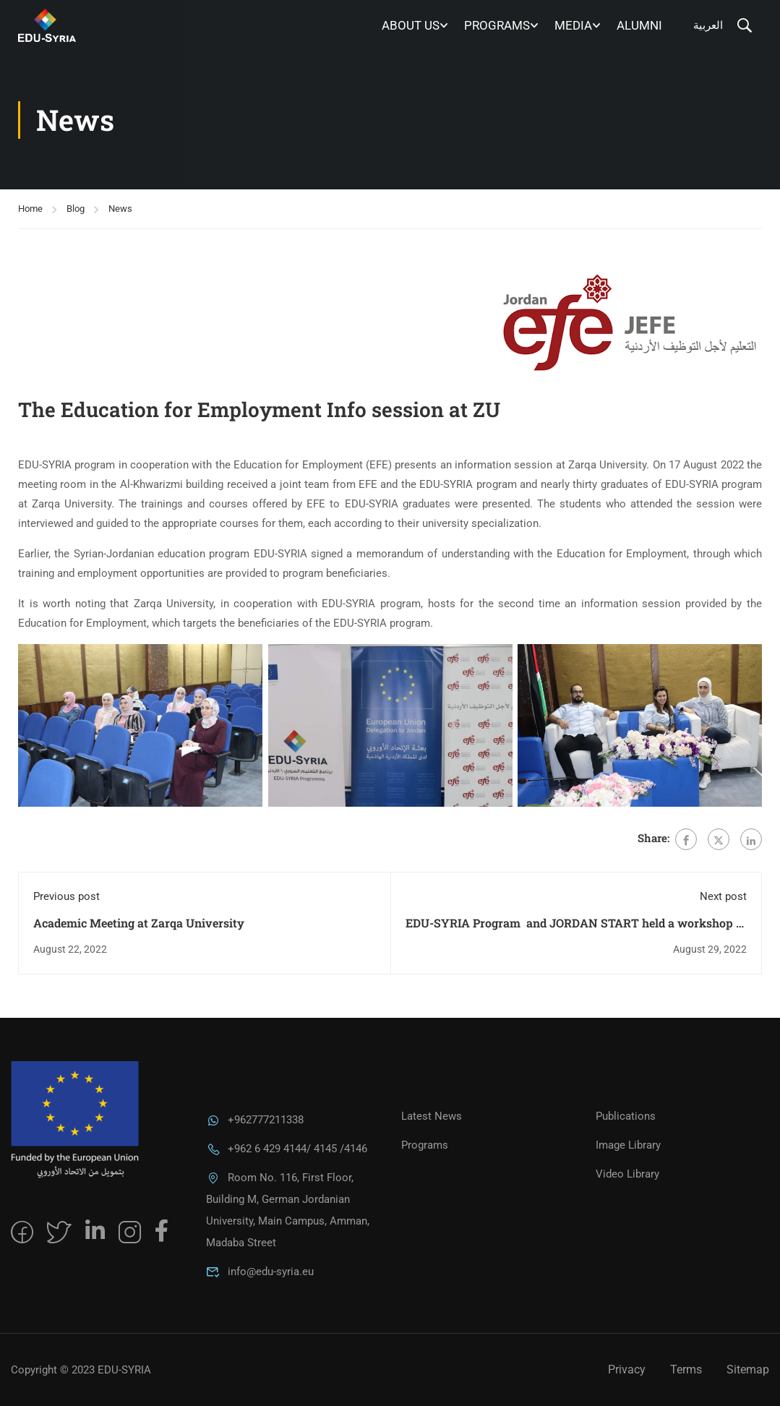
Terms (686, 1369)
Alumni (639, 25)
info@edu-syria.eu (260, 1271)
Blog (76, 208)
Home (30, 208)
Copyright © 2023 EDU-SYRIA (81, 1369)
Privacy (627, 1369)
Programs (497, 25)
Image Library (628, 1145)
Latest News (431, 1116)
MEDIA (573, 25)
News (120, 208)
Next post (723, 896)
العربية (708, 25)
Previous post (66, 896)
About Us (411, 25)
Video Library (627, 1173)
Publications (626, 1116)
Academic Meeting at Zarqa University (138, 922)
